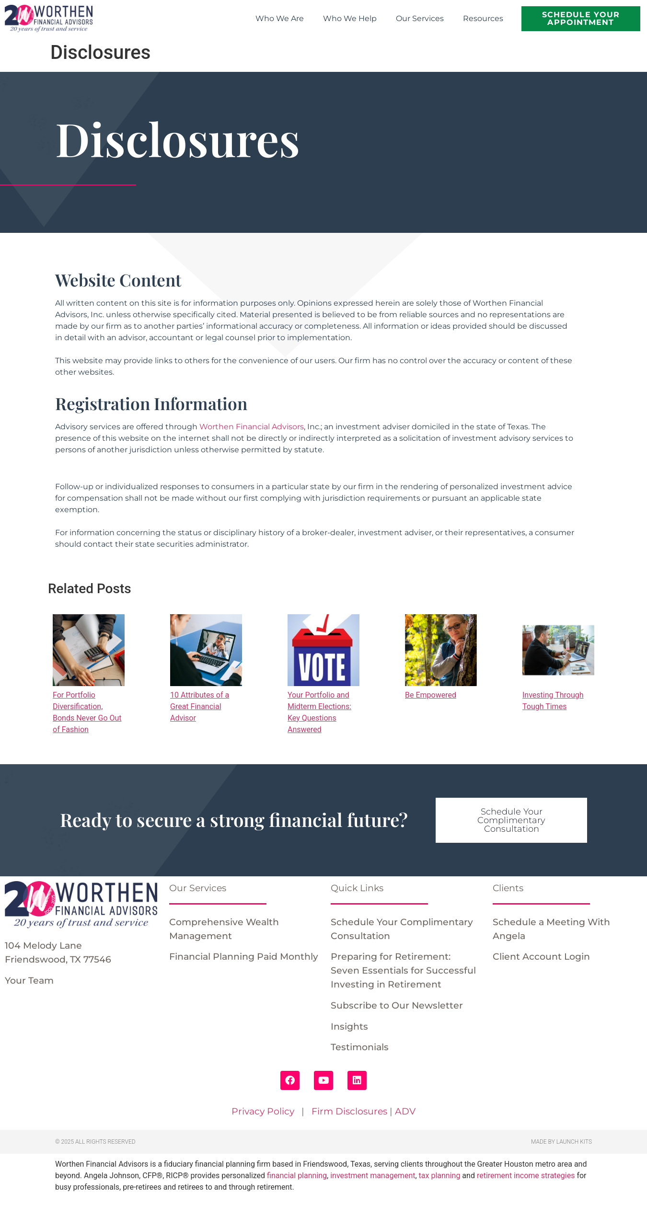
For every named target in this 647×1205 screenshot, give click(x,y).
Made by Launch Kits (561, 1141)
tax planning (440, 1175)
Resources (483, 18)
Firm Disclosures (349, 1111)
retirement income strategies (526, 1175)
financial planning (297, 1175)
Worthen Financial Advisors (251, 426)
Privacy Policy (262, 1111)
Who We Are (279, 18)
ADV (405, 1111)
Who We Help (350, 18)
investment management (372, 1175)
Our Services (420, 18)
